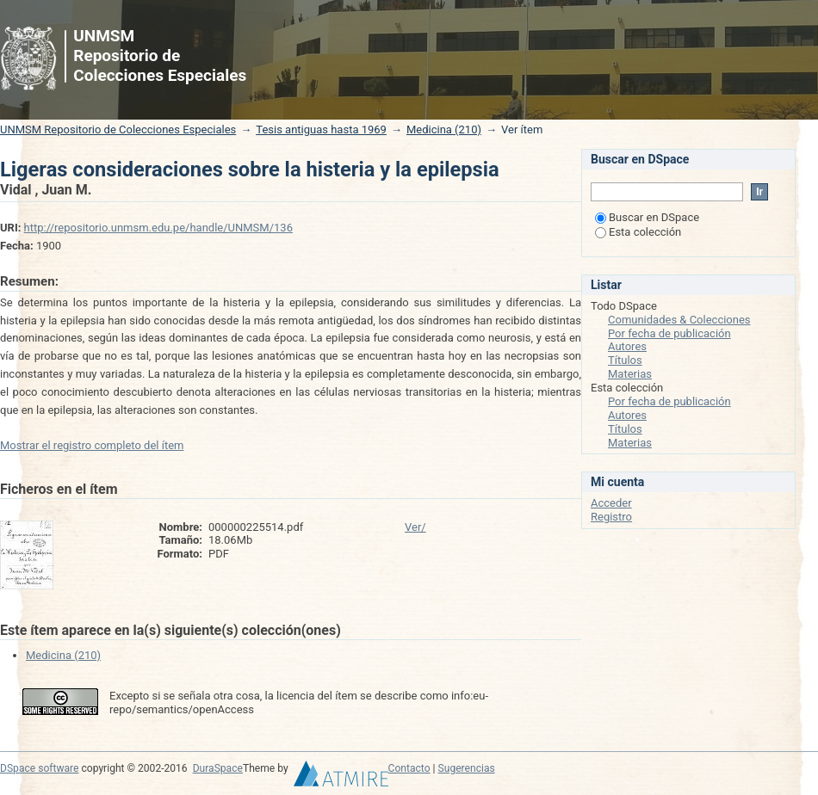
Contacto (409, 768)
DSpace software (39, 768)
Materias (630, 373)
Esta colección (638, 231)
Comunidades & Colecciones (679, 319)
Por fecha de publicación (669, 333)
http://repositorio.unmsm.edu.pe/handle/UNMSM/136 (158, 227)
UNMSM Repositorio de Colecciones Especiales (118, 129)
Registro (611, 516)
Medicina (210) (443, 129)
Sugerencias (466, 768)
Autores (627, 346)
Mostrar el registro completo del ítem (92, 445)
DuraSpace (218, 768)
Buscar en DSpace (647, 217)
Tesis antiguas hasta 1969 (321, 129)
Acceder (611, 502)
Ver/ (415, 527)
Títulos (625, 360)
